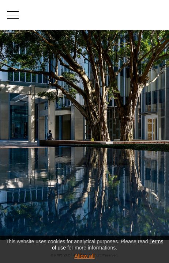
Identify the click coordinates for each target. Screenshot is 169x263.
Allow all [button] (84, 256)
